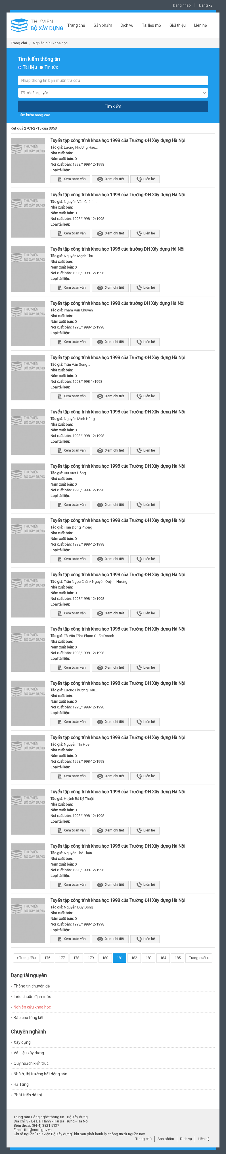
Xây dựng (22, 1042)
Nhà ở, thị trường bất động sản (40, 1074)
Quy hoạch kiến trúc (31, 1063)
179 (91, 958)
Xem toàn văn (70, 179)
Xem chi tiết (110, 179)
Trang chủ (76, 25)
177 (62, 958)
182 (134, 958)
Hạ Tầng (21, 1084)
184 (163, 958)
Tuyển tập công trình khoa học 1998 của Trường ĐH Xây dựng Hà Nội (118, 140)
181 (120, 958)
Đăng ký (205, 5)
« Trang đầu (26, 958)
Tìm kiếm (113, 106)
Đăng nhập (182, 5)
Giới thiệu (178, 25)
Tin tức (51, 67)
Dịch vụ (127, 25)
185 (178, 958)
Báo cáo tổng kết (28, 1017)
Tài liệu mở (151, 25)
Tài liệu (30, 67)
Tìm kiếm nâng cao (34, 115)
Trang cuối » (199, 958)
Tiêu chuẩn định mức (32, 996)
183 (149, 958)
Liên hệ (200, 25)
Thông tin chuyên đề (32, 986)
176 (47, 958)
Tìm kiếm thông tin (39, 59)
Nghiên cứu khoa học (32, 1007)
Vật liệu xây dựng (29, 1053)
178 (76, 958)
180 (105, 958)
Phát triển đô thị (28, 1095)
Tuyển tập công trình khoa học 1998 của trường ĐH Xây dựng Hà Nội (117, 249)
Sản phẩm (103, 25)
